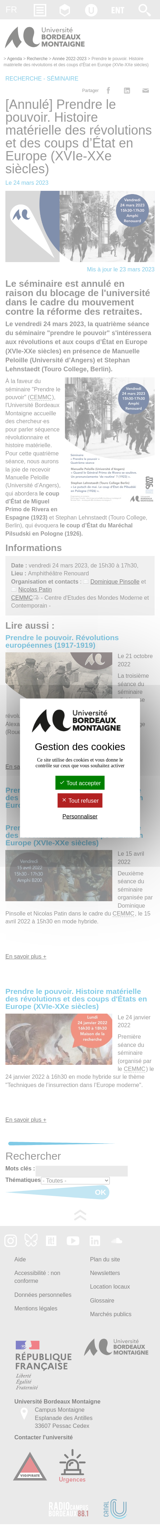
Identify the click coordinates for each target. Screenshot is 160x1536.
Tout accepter (80, 783)
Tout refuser (80, 801)
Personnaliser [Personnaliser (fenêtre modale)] (80, 816)
